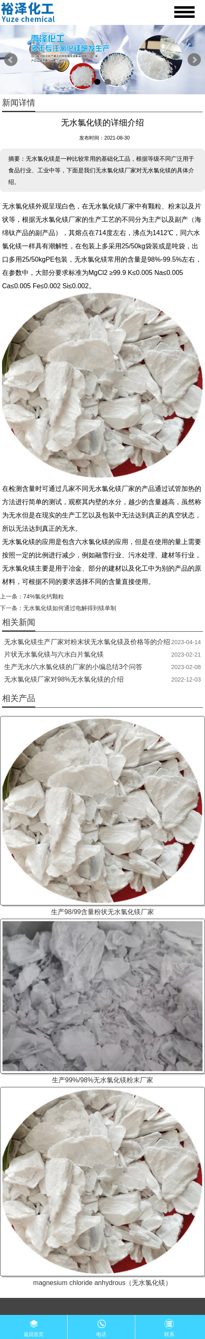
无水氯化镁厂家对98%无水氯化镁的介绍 (64, 679)
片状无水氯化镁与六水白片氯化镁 (54, 654)
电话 (101, 1326)
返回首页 (34, 1326)
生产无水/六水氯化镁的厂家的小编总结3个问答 (73, 666)
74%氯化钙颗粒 (43, 596)
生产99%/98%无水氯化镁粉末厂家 (103, 1080)
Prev (10, 59)
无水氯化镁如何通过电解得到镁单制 (69, 608)
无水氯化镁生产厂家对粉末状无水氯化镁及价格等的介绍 (87, 641)
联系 (169, 1326)
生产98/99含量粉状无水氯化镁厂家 (102, 911)
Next (194, 59)
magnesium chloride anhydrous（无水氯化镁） (102, 1282)
